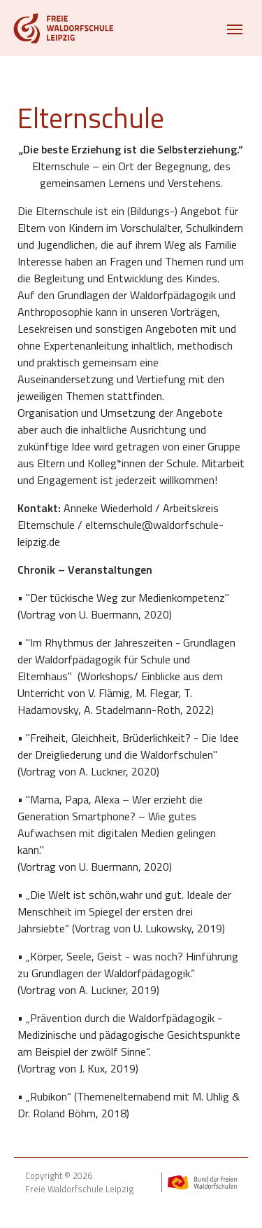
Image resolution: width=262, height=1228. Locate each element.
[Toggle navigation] (235, 28)
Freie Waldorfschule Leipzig (79, 1189)
